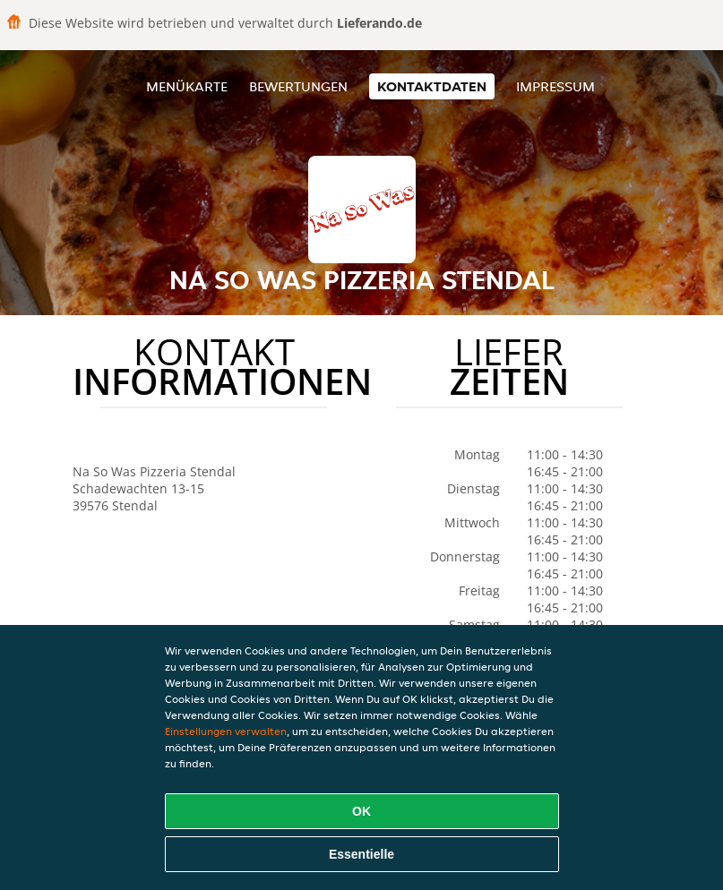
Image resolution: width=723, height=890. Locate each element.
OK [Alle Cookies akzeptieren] (361, 811)
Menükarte (187, 86)
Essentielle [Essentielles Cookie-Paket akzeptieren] (361, 854)
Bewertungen (298, 86)
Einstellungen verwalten (226, 731)
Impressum (555, 86)
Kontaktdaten (431, 86)
